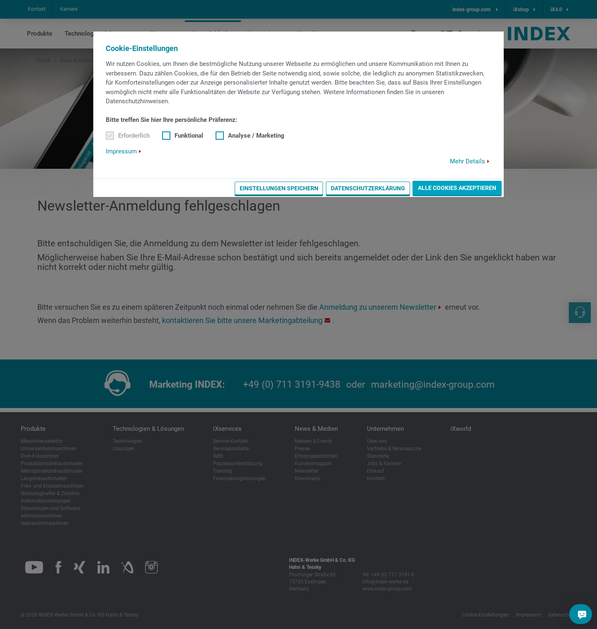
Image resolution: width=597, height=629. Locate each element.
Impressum (121, 151)
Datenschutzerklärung (368, 188)
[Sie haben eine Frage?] (582, 614)
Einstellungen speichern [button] (279, 188)
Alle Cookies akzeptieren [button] (457, 188)
